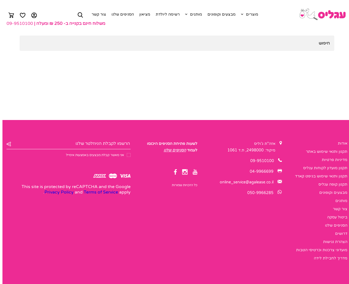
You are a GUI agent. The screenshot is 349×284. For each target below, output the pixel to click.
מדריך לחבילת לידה (328, 258)
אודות (340, 143)
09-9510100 (17, 23)
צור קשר (96, 14)
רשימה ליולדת (165, 14)
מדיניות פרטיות (332, 159)
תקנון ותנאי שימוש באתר (324, 151)
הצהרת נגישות (333, 241)
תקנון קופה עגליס (330, 184)
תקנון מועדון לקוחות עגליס (323, 168)
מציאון (142, 14)
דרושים (339, 233)
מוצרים (249, 14)
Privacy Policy (56, 192)
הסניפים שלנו (120, 14)
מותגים (194, 14)
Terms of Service (98, 192)
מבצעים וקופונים (219, 14)
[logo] (320, 14)
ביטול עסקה (335, 217)
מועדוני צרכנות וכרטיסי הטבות (319, 250)
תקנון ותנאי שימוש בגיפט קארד (319, 176)
